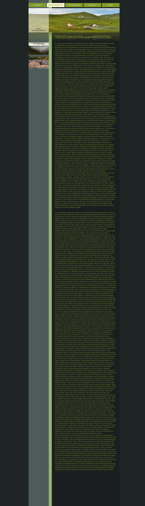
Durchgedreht (37, 5)
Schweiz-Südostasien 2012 (55, 5)
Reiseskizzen (92, 5)
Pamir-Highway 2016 (74, 5)
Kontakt (111, 5)
